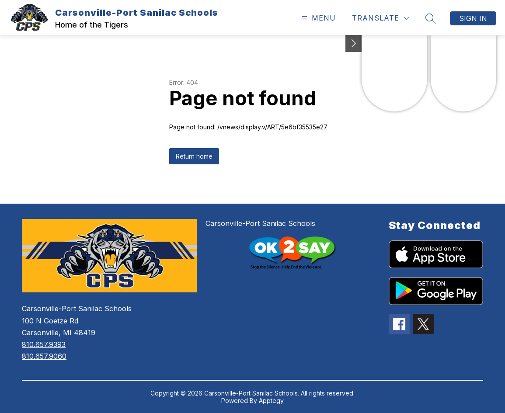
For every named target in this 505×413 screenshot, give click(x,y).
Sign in (473, 18)
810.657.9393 (44, 344)
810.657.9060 (44, 356)
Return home (194, 156)
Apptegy (271, 400)
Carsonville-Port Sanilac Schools (260, 223)
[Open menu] (318, 18)
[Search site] (430, 18)
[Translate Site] (380, 18)
